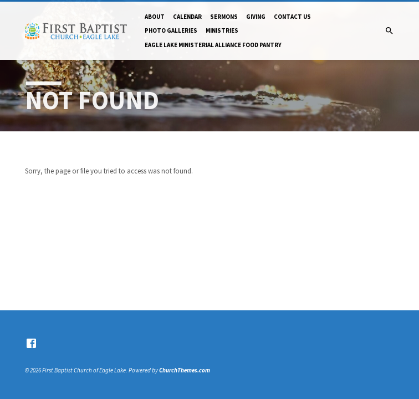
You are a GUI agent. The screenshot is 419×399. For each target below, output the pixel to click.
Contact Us (292, 17)
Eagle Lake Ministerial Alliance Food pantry (213, 45)
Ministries (222, 30)
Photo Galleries (171, 30)
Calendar (187, 17)
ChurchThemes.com (184, 370)
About (155, 17)
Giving (255, 17)
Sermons (224, 17)
